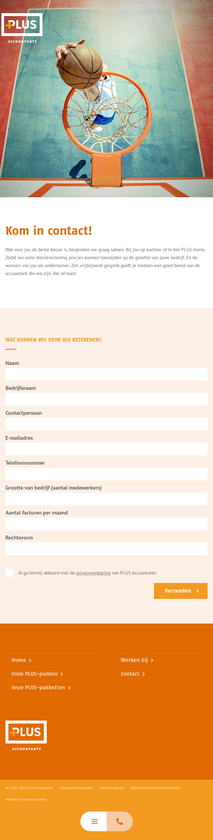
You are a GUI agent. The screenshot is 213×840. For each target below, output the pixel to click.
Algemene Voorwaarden (76, 788)
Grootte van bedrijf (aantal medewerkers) (53, 489)
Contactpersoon (23, 414)
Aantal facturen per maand (36, 514)
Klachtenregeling (112, 788)
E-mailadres (19, 439)
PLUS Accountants (22, 28)
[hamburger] (93, 821)
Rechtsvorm (19, 538)
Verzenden (178, 592)
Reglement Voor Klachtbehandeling (154, 788)
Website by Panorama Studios (25, 799)
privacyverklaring (93, 574)
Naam (12, 364)
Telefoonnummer (25, 464)
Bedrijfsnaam (20, 389)
